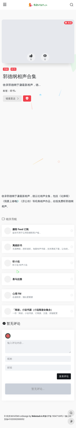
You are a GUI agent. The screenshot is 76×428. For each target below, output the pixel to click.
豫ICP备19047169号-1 (54, 416)
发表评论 (64, 376)
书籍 (6, 69)
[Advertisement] (38, 150)
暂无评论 (13, 323)
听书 (13, 69)
